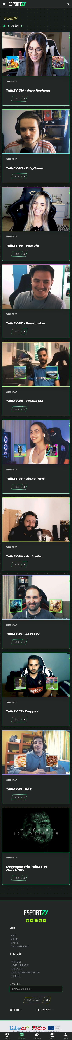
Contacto (15, 942)
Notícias (14, 939)
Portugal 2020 (17, 968)
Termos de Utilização (20, 965)
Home (13, 935)
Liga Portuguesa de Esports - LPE (25, 972)
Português (45, 1009)
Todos (17, 1009)
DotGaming (15, 976)
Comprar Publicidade (20, 946)
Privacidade (16, 961)
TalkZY (14, 81)
